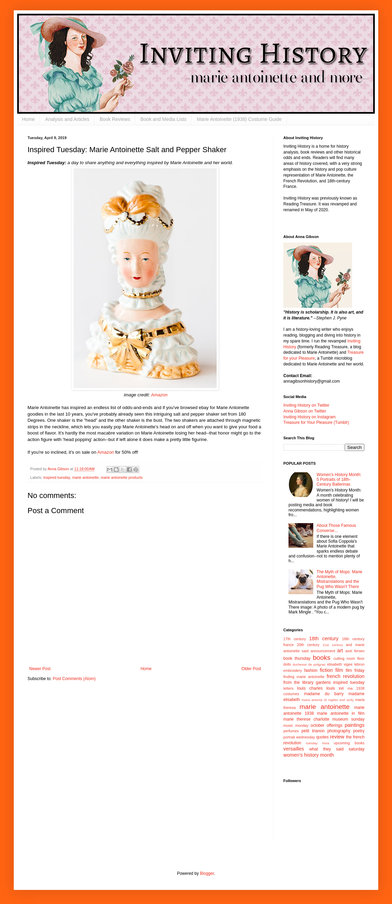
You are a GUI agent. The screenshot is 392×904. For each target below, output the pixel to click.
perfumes (291, 731)
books (321, 657)
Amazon (159, 394)
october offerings (326, 725)
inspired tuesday (56, 477)
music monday (295, 725)
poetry (358, 730)
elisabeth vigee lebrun (345, 664)
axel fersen (354, 651)
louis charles (310, 688)
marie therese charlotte (306, 719)
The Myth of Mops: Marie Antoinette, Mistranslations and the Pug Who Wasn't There (339, 579)
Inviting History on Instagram (309, 417)
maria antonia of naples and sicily (327, 700)
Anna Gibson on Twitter (304, 411)
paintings (354, 725)
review (337, 736)
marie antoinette (85, 477)
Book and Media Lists (163, 119)
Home (28, 119)
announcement (323, 651)
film (339, 670)
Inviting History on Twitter (306, 405)
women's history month (308, 755)
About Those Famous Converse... (336, 528)
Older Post (251, 668)
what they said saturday (336, 749)
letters (288, 688)
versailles (293, 749)
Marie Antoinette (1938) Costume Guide (239, 119)
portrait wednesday (299, 737)
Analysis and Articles (67, 119)
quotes (322, 737)
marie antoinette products (122, 477)
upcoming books (349, 743)
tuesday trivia (317, 743)
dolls (287, 664)
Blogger (207, 873)
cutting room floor (349, 658)
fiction (326, 670)
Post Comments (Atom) (74, 678)
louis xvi (335, 688)
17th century (294, 639)
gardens (323, 682)
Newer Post (40, 668)
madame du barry (324, 693)
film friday (355, 670)
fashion (311, 670)
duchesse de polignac (309, 664)
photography (338, 730)
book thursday (297, 658)
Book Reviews (115, 119)
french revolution (345, 676)
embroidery (292, 670)
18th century (323, 638)
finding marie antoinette (303, 677)
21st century (333, 645)
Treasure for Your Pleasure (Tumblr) (316, 422)
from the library (298, 682)
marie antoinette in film (340, 713)
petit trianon (313, 730)
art (340, 650)
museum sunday (348, 719)
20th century (308, 645)
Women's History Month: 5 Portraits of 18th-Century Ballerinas (339, 479)
